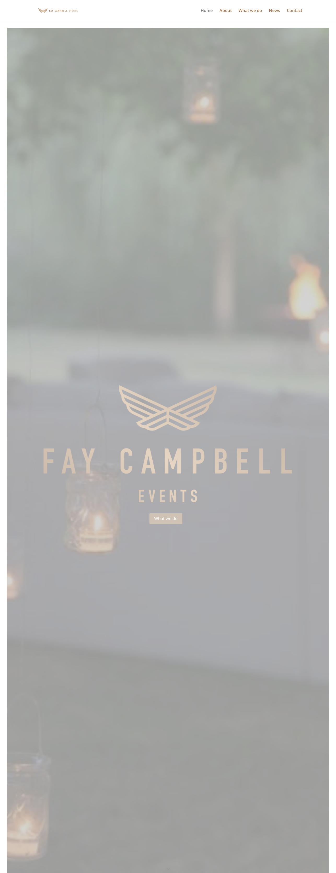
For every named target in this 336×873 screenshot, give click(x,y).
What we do (250, 11)
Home (207, 11)
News (274, 11)
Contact (294, 11)
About (225, 11)
